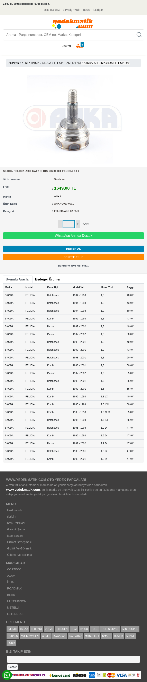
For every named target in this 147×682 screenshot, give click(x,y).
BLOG (86, 10)
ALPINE (130, 636)
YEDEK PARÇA (30, 63)
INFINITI (12, 629)
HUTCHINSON (16, 601)
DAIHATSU (75, 636)
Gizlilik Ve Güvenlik (19, 548)
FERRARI (36, 629)
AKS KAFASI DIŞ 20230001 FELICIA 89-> (107, 63)
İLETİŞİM (98, 10)
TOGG (94, 629)
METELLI (13, 607)
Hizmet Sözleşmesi (19, 542)
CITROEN (61, 629)
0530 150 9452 (52, 10)
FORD (11, 643)
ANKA (57, 196)
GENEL (46, 636)
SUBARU (13, 636)
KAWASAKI (60, 636)
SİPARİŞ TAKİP (71, 10)
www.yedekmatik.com (23, 489)
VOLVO (49, 629)
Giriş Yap (66, 46)
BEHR (11, 594)
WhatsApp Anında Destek (73, 235)
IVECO (84, 629)
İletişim (11, 516)
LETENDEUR (16, 614)
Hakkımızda (14, 510)
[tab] (18, 279)
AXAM (11, 575)
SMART (106, 636)
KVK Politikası (16, 523)
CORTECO (14, 569)
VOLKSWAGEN (30, 636)
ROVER (118, 636)
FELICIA (58, 63)
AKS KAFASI (73, 63)
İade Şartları (15, 535)
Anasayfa (14, 63)
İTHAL (11, 582)
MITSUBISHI (92, 636)
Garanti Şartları (17, 529)
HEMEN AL (73, 248)
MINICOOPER (130, 629)
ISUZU (24, 629)
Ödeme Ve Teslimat (19, 554)
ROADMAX (14, 588)
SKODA (46, 63)
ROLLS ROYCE (110, 629)
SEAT (74, 629)
